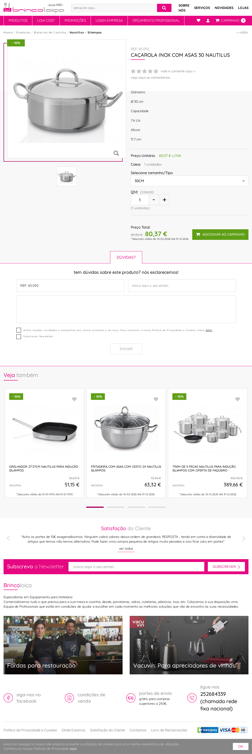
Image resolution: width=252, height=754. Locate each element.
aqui (209, 330)
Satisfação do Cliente (107, 730)
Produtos (18, 20)
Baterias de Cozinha (50, 32)
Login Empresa (109, 20)
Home (8, 32)
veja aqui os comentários (150, 77)
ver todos (126, 548)
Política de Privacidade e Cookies (30, 730)
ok (240, 746)
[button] (94, 507)
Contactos (138, 730)
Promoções (75, 20)
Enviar (126, 349)
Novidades (224, 8)
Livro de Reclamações (169, 730)
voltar (243, 32)
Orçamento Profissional (155, 20)
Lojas (243, 8)
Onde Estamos (73, 730)
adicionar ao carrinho (220, 234)
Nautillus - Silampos (86, 32)
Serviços (202, 8)
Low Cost (46, 20)
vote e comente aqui (176, 71)
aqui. (73, 748)
